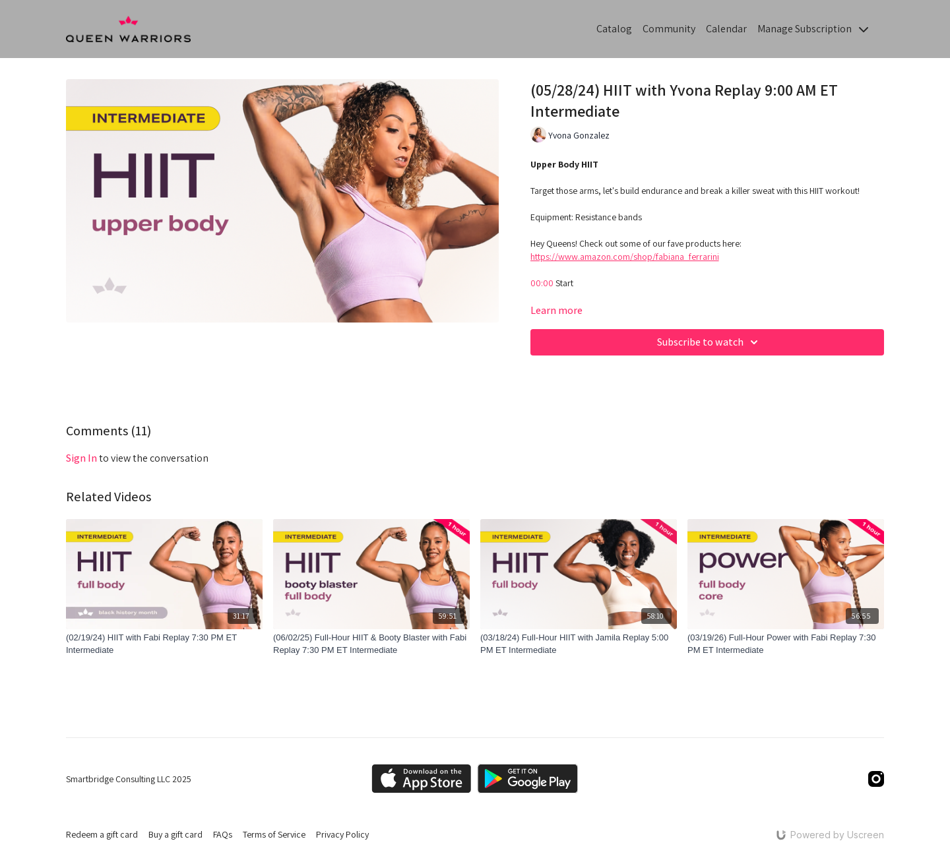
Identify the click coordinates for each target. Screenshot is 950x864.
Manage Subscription (812, 29)
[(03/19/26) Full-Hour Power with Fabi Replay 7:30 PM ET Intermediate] (785, 644)
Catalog (614, 29)
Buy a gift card (175, 834)
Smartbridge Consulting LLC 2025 (128, 779)
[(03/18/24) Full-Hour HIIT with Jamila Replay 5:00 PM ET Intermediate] (578, 644)
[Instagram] (876, 779)
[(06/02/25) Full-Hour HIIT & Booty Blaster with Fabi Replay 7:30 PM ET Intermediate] (371, 644)
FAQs (222, 834)
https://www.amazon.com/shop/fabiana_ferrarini (624, 256)
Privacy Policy (342, 834)
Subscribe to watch (709, 342)
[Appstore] (421, 778)
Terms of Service (274, 834)
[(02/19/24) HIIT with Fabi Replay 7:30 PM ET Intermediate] (164, 644)
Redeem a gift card (102, 834)
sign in (81, 458)
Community (669, 29)
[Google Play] (528, 778)
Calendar (726, 29)
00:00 (542, 283)
